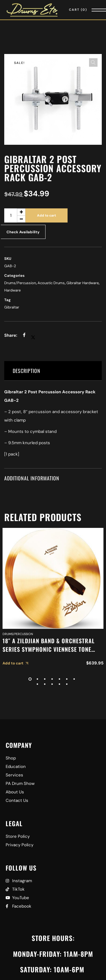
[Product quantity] (14, 215)
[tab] (53, 371)
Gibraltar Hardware (82, 282)
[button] (93, 62)
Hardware (12, 290)
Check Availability (23, 232)
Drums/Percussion (20, 282)
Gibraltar (11, 307)
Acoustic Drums (51, 282)
